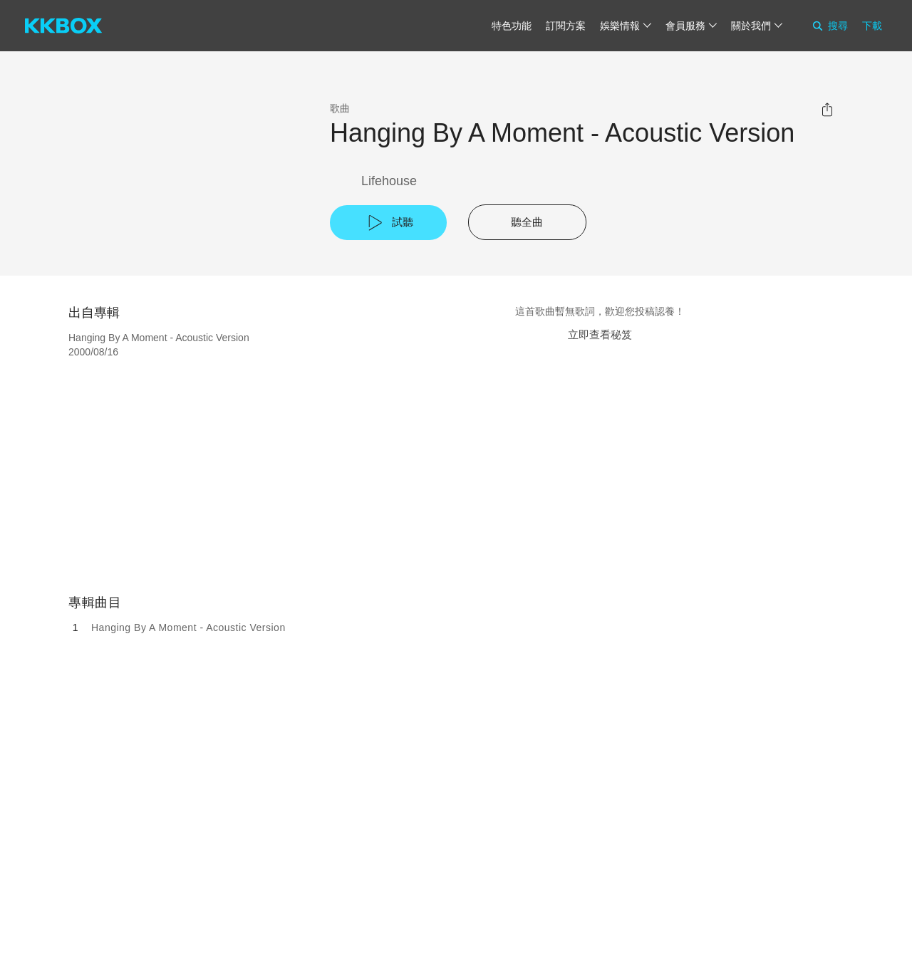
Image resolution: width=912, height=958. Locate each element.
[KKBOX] (63, 25)
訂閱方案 (566, 25)
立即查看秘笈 (600, 334)
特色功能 (512, 25)
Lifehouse (389, 181)
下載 (872, 25)
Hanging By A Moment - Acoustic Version (188, 627)
